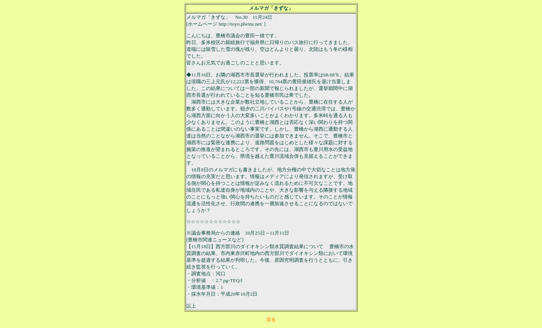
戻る (271, 319)
